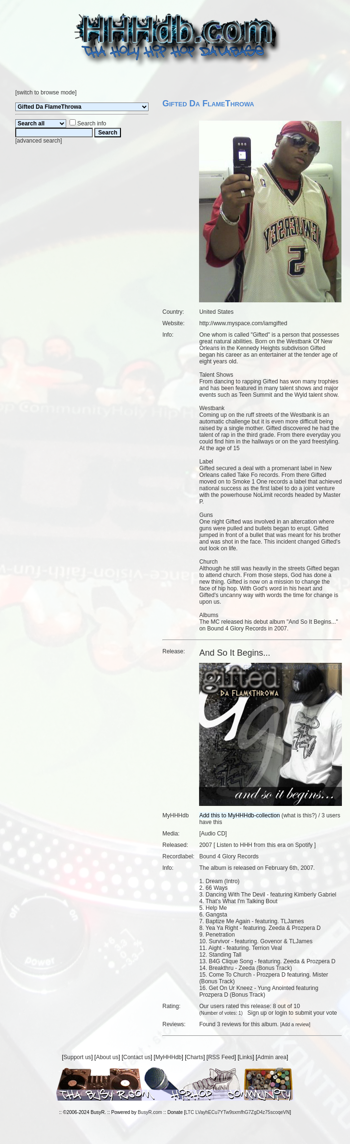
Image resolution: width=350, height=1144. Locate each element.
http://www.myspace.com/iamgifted (243, 323)
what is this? (299, 815)
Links (245, 1057)
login (281, 1013)
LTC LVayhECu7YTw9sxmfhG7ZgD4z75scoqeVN (237, 1112)
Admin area (271, 1057)
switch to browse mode (46, 92)
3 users (330, 815)
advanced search (38, 140)
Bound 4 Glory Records (229, 856)
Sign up (257, 1013)
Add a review (295, 1024)
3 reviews (229, 1024)
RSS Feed (221, 1057)
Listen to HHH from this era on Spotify (264, 845)
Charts (195, 1057)
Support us (77, 1057)
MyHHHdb (168, 1057)
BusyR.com (150, 1112)
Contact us (136, 1057)
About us (107, 1057)
